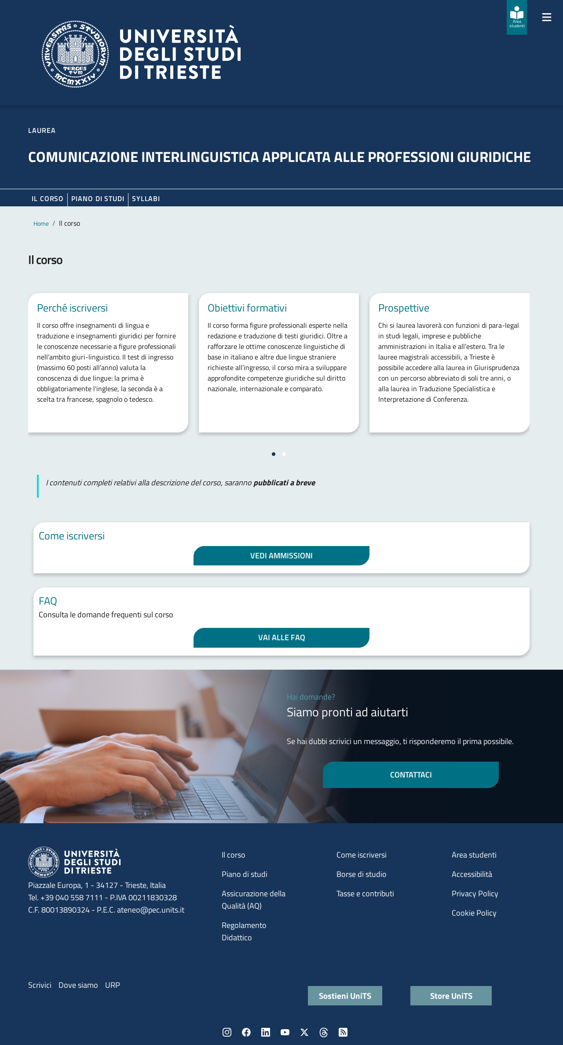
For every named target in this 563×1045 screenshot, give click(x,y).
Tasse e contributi (365, 893)
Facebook (246, 1032)
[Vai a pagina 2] (284, 454)
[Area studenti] (517, 17)
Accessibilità (472, 874)
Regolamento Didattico (244, 931)
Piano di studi (244, 874)
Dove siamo (78, 985)
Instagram (227, 1032)
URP (112, 985)
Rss (343, 1032)
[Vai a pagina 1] (273, 454)
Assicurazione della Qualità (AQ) (253, 899)
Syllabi (146, 198)
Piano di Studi (97, 198)
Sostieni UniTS (345, 995)
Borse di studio (361, 874)
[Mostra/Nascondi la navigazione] (546, 17)
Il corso (48, 198)
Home (41, 223)
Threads (324, 1032)
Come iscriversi (361, 855)
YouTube (285, 1032)
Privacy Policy (475, 893)
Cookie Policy (474, 913)
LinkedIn (266, 1032)
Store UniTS (451, 995)
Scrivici (39, 985)
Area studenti (474, 855)
